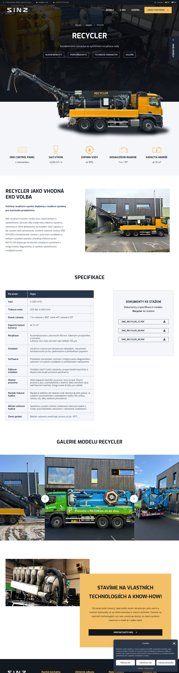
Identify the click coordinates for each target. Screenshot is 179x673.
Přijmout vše (125, 663)
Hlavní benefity (53, 54)
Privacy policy (149, 668)
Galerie (130, 54)
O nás (123, 10)
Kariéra (135, 10)
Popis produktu (78, 54)
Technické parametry (106, 54)
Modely (110, 10)
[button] (174, 643)
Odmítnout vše (146, 663)
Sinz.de (78, 25)
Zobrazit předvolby (165, 663)
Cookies (140, 668)
